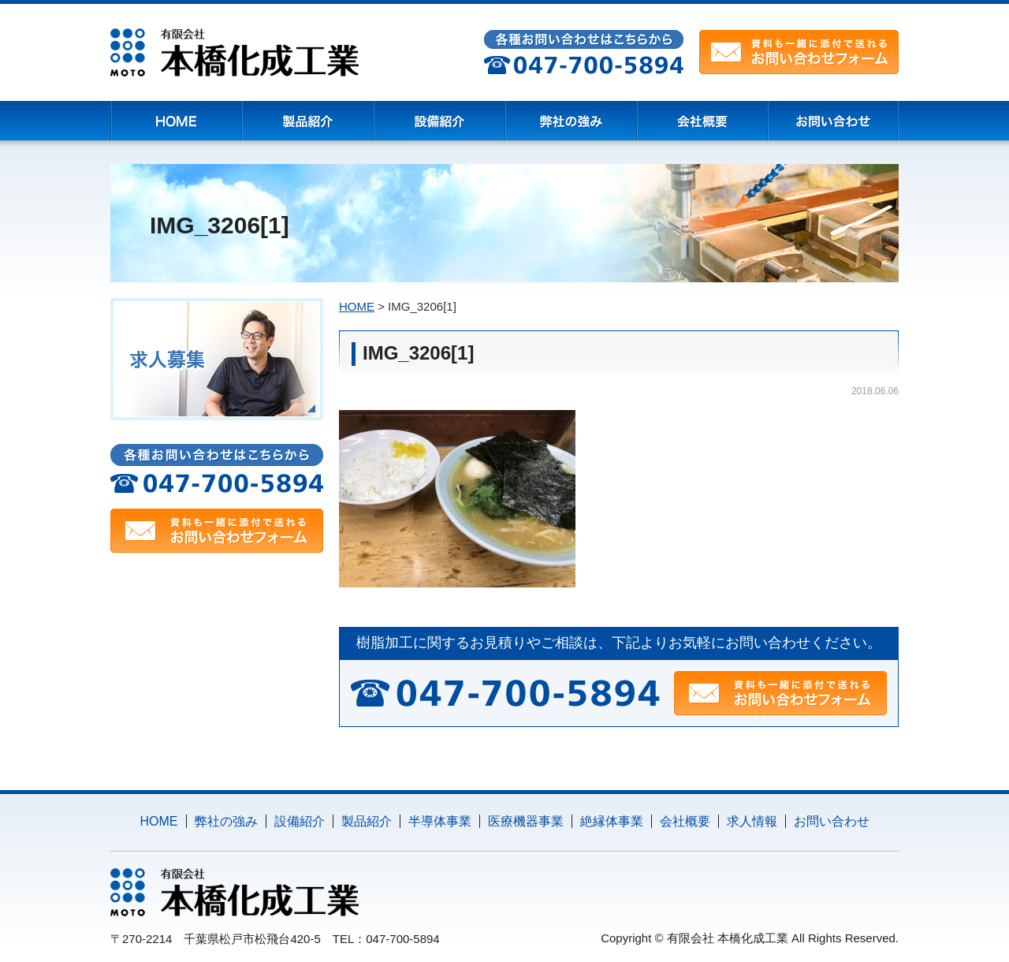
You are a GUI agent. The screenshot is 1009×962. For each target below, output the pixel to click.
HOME (159, 821)
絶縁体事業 (611, 821)
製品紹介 (366, 821)
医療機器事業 (526, 821)
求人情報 (752, 821)
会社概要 (685, 821)
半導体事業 (439, 821)
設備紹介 (299, 821)
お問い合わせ (831, 821)
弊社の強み (226, 821)
